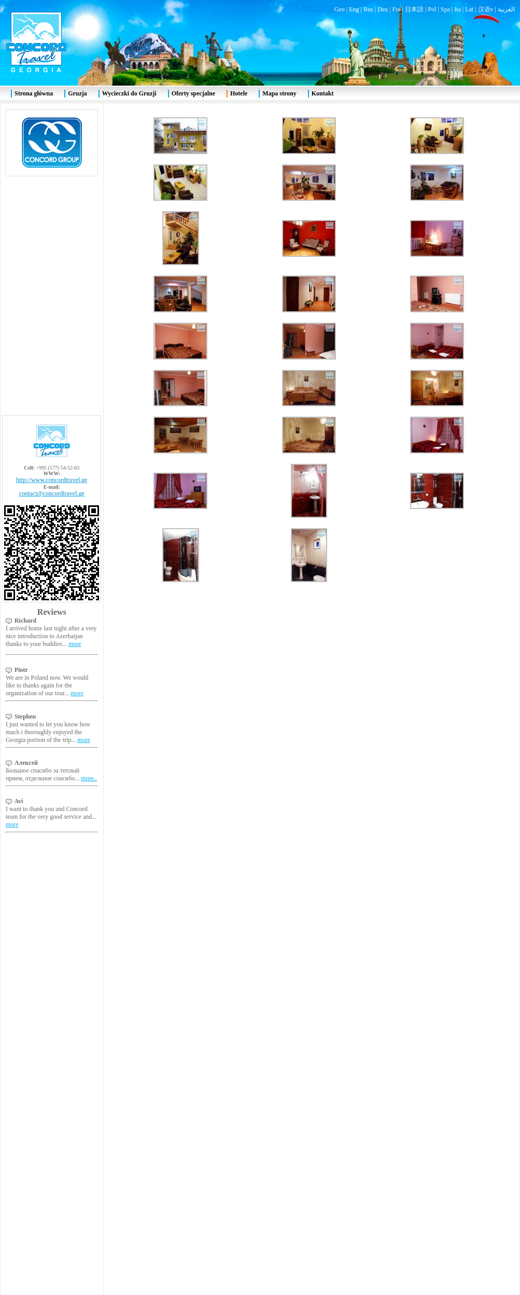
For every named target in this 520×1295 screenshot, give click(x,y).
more (74, 225)
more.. (89, 360)
